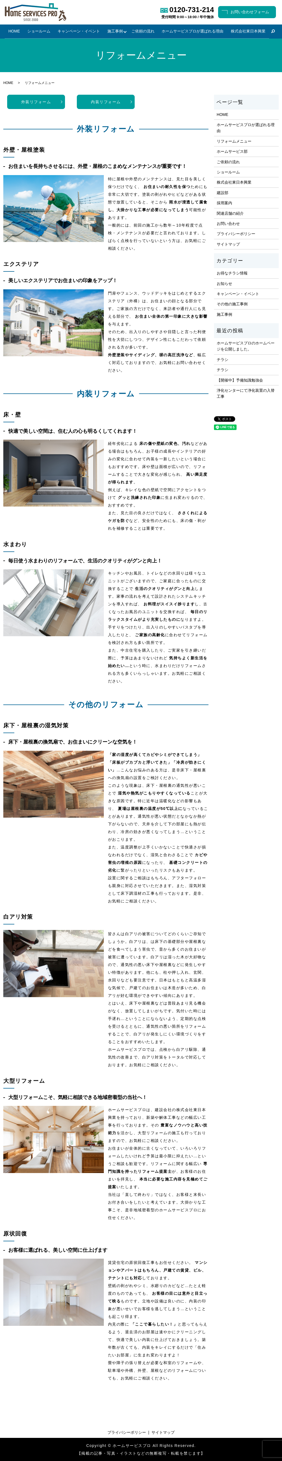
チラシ (222, 359)
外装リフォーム (36, 102)
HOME (14, 31)
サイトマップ (228, 244)
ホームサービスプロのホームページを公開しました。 (246, 346)
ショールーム (38, 31)
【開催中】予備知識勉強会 (240, 380)
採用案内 (224, 203)
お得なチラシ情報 (232, 273)
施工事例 (114, 31)
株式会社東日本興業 (247, 31)
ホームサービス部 (232, 151)
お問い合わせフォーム (250, 12)
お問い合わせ (228, 223)
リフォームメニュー (234, 141)
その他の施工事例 (232, 304)
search (272, 32)
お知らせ (224, 283)
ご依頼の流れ (142, 31)
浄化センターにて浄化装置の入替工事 (246, 393)
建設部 (222, 193)
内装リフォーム (106, 102)
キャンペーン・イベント (79, 31)
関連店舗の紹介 (230, 213)
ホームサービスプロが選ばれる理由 (192, 31)
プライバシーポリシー (236, 234)
